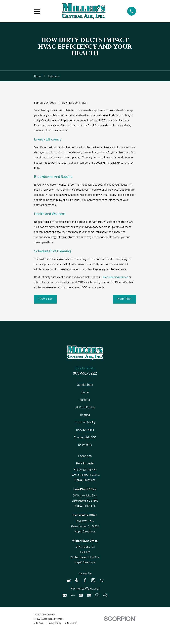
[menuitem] (38, 623)
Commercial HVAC (85, 437)
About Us (85, 399)
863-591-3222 (85, 373)
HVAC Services (85, 429)
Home (85, 392)
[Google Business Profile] (69, 580)
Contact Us (85, 444)
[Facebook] (85, 580)
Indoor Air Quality (85, 422)
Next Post (124, 299)
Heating (85, 414)
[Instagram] (93, 580)
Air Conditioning (85, 407)
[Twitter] (101, 580)
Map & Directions (84, 479)
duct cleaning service (115, 277)
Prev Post (45, 299)
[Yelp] (77, 580)
